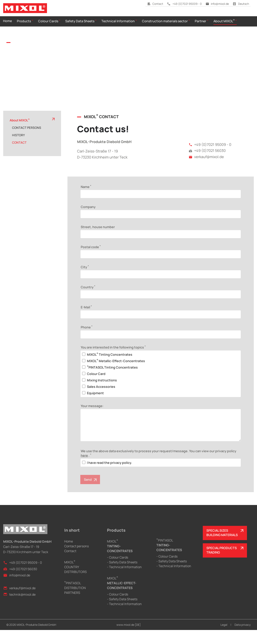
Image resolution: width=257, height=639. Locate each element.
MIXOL (120, 555)
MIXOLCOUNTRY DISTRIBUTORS (75, 576)
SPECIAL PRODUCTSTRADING (221, 559)
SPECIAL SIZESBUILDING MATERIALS (222, 541)
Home (68, 550)
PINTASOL (169, 554)
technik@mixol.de (19, 603)
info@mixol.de (217, 4)
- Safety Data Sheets (122, 571)
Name (86, 195)
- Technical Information (124, 576)
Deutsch (241, 4)
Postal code (91, 255)
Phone (86, 335)
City (85, 275)
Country (88, 295)
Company (88, 215)
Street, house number (98, 236)
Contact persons (76, 555)
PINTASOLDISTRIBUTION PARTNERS (75, 597)
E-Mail (86, 315)
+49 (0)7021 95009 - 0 (184, 4)
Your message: (92, 414)
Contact (155, 4)
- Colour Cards (117, 566)
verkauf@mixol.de (206, 165)
